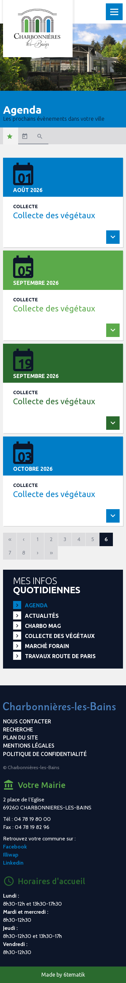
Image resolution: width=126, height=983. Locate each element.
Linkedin (13, 863)
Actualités (42, 616)
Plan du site (20, 737)
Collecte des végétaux (60, 636)
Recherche (18, 729)
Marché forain (47, 646)
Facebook (15, 846)
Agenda (36, 605)
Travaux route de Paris (60, 656)
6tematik (74, 975)
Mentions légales (28, 746)
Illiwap (10, 855)
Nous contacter (27, 721)
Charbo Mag (43, 626)
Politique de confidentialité (45, 754)
